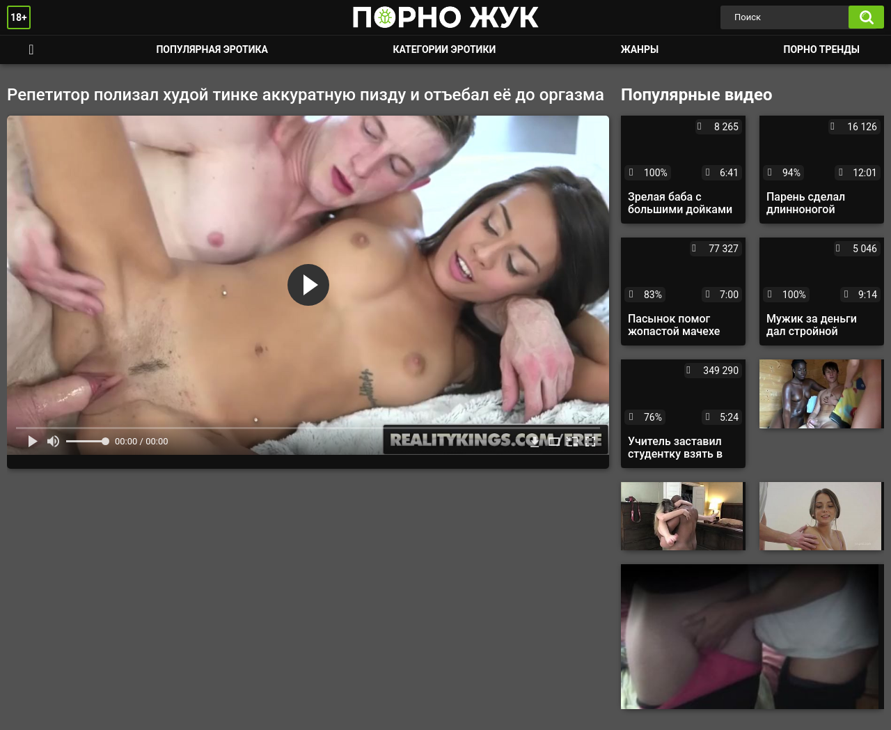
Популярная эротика (212, 49)
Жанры (640, 49)
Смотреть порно (31, 50)
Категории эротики (444, 49)
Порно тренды (822, 49)
